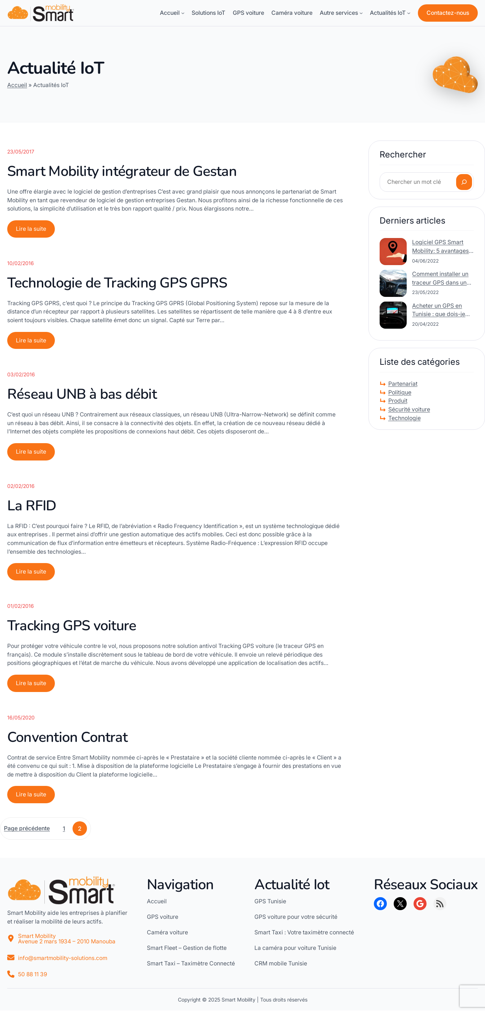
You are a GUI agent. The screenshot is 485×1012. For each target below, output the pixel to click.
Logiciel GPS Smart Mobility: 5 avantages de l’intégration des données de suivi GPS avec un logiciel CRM (441, 247)
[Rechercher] (464, 182)
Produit (397, 400)
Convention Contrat (67, 738)
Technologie (404, 418)
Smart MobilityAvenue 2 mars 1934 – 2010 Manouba (67, 940)
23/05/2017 (20, 151)
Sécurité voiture (409, 409)
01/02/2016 (20, 607)
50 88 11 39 (33, 975)
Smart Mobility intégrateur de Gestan (122, 171)
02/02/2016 (21, 486)
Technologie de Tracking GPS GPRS (117, 283)
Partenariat (403, 383)
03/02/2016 (21, 375)
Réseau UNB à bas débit (82, 394)
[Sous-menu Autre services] (361, 12)
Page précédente (27, 829)
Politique (399, 392)
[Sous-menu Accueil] (182, 12)
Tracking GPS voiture (71, 626)
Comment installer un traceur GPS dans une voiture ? (441, 279)
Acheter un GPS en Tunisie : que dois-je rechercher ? (438, 310)
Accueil (17, 85)
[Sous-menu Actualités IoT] (408, 12)
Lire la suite (33, 231)
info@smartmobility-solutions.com (63, 959)
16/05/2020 (21, 718)
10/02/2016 (20, 263)
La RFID (31, 506)
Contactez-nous (448, 12)
